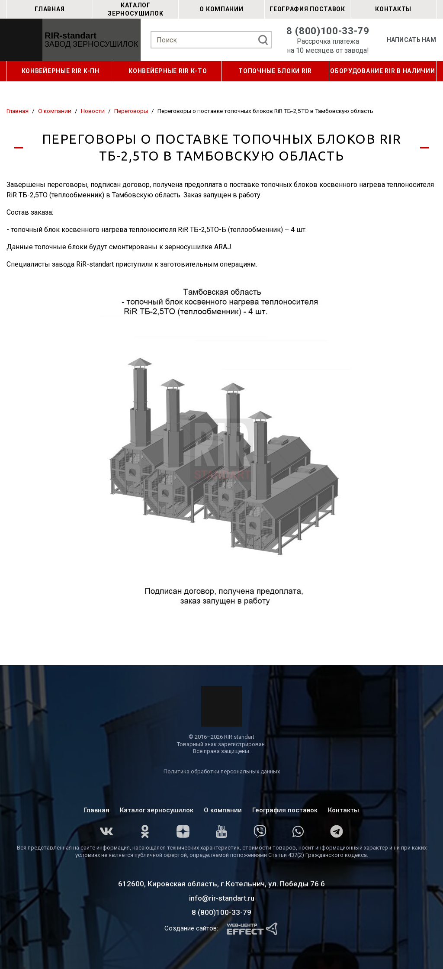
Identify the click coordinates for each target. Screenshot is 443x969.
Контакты (393, 9)
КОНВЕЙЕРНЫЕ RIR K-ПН (61, 71)
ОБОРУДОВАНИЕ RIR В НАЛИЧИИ (382, 71)
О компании (221, 9)
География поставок (307, 9)
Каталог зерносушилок (135, 9)
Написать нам (411, 39)
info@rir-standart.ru (221, 898)
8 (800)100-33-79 (327, 30)
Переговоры (131, 110)
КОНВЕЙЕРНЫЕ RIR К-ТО (167, 71)
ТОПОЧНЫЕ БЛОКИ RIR (275, 71)
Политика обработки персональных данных (222, 771)
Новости (93, 110)
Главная (49, 9)
